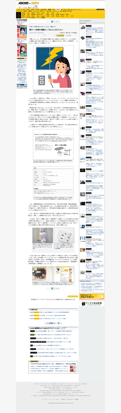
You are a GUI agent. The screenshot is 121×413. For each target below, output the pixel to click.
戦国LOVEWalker (86, 395)
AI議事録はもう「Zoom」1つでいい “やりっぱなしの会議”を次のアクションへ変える (95, 244)
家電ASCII (30, 11)
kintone (33, 16)
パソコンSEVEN (43, 12)
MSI (48, 12)
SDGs (61, 11)
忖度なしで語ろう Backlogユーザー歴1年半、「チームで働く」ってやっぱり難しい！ (94, 165)
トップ (18, 9)
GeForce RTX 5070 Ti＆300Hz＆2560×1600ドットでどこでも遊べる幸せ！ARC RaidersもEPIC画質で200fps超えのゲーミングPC (95, 232)
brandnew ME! (43, 17)
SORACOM (55, 390)
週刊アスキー (42, 11)
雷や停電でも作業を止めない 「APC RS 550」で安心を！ (52, 338)
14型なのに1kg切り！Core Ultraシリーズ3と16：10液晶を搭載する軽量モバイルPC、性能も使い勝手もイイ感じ (94, 220)
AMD (28, 14)
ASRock (47, 14)
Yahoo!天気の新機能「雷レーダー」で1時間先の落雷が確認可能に (53, 331)
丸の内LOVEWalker (79, 395)
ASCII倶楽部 (100, 9)
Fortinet (62, 16)
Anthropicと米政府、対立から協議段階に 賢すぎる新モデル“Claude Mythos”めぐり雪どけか (57, 371)
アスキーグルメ (36, 11)
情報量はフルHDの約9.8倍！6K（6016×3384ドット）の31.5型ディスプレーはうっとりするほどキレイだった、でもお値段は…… (94, 254)
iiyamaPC (33, 12)
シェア (44, 35)
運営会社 (64, 399)
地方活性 (64, 11)
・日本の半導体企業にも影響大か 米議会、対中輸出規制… (21, 79)
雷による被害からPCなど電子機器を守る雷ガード (47, 345)
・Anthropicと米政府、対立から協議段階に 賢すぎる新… (21, 74)
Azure (38, 16)
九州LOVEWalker (71, 395)
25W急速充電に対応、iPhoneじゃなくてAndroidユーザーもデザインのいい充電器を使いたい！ (95, 142)
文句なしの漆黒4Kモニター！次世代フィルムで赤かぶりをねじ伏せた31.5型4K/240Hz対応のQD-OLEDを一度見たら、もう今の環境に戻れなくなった (95, 100)
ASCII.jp (23, 3)
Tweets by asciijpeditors (85, 20)
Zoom (72, 16)
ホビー (53, 9)
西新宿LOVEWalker (56, 395)
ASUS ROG (33, 14)
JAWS (23, 16)
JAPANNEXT (33, 17)
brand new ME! (69, 388)
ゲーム (79, 9)
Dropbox (60, 390)
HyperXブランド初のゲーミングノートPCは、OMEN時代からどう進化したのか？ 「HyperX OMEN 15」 (94, 78)
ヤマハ (67, 16)
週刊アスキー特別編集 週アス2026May (22, 23)
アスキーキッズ (19, 11)
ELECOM (23, 14)
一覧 (54, 35)
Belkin (67, 14)
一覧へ (102, 281)
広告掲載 (76, 399)
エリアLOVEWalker (41, 395)
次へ (57, 21)
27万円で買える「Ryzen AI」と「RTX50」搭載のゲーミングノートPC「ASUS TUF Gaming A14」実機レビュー (62, 368)
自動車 (49, 9)
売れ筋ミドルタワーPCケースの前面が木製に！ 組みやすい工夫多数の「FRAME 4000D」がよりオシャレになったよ (95, 176)
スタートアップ (73, 9)
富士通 (23, 12)
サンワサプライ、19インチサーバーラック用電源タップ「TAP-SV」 (55, 349)
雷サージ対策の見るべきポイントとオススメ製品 (42, 26)
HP (57, 12)
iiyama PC (58, 385)
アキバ (64, 9)
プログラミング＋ (68, 392)
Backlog (57, 16)
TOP (35, 383)
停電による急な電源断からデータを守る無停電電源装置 (54, 312)
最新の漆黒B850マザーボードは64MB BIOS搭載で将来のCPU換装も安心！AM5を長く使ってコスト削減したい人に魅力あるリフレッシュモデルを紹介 (95, 44)
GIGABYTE (38, 14)
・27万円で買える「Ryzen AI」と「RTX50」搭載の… (21, 70)
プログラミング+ (56, 11)
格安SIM (25, 11)
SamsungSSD (42, 14)
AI (21, 9)
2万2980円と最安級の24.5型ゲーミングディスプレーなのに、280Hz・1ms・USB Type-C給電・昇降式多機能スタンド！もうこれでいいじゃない (94, 208)
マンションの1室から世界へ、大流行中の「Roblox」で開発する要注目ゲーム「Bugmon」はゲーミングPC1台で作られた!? (95, 266)
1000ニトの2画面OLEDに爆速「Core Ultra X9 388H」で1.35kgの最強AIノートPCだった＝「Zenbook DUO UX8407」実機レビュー (68, 366)
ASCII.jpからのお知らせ (85, 281)
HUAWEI (57, 14)
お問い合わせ (70, 399)
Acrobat (28, 16)
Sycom (38, 12)
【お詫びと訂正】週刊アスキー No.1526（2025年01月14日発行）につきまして (92, 290)
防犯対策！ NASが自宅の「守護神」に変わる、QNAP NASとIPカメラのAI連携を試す (95, 131)
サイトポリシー (45, 399)
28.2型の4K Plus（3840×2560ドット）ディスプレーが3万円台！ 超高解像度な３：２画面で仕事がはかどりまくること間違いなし (94, 152)
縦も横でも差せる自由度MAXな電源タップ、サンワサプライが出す (52, 356)
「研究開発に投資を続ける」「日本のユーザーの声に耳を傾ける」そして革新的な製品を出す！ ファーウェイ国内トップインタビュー (95, 87)
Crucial (52, 14)
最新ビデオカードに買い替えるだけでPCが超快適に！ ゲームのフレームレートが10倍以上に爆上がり (95, 54)
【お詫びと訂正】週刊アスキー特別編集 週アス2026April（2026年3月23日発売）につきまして (91, 284)
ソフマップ (38, 17)
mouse (28, 12)
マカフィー (23, 17)
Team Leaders (61, 392)
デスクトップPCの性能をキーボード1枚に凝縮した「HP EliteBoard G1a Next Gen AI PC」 (95, 67)
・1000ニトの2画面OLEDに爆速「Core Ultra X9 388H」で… (21, 66)
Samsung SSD (42, 390)
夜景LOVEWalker (64, 395)
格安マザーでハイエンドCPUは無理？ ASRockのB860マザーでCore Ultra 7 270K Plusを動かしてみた (95, 197)
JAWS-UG (50, 387)
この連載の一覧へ (53, 323)
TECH (32, 9)
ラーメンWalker (34, 395)
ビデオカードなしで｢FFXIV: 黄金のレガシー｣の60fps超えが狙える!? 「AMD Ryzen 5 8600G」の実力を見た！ (94, 276)
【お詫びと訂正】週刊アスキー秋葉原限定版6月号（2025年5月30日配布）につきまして (92, 287)
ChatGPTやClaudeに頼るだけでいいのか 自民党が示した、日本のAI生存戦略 (53, 364)
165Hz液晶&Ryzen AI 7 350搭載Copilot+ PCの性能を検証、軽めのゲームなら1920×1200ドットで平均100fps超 (95, 188)
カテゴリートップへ (73, 296)
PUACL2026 (69, 11)
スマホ (68, 9)
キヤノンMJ (28, 17)
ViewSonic (62, 14)
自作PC (34, 3)
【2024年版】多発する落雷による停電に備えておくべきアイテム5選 (56, 352)
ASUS (53, 12)
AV (61, 9)
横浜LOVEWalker (48, 395)
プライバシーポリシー (55, 399)
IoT (24, 9)
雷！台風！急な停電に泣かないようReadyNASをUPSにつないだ (53, 334)
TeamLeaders (49, 11)
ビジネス (28, 9)
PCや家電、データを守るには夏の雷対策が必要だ (53, 315)
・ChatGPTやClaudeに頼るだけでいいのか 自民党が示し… (22, 61)
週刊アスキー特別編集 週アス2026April (22, 41)
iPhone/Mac (44, 9)
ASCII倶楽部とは (23, 82)
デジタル (37, 9)
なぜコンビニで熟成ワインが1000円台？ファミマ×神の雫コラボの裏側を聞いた (94, 109)
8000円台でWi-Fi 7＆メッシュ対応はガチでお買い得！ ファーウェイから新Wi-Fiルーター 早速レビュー (95, 122)
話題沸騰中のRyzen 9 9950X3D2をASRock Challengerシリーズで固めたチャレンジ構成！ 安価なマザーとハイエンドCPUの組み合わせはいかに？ (95, 31)
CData (53, 16)
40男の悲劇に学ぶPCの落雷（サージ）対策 (58, 342)
